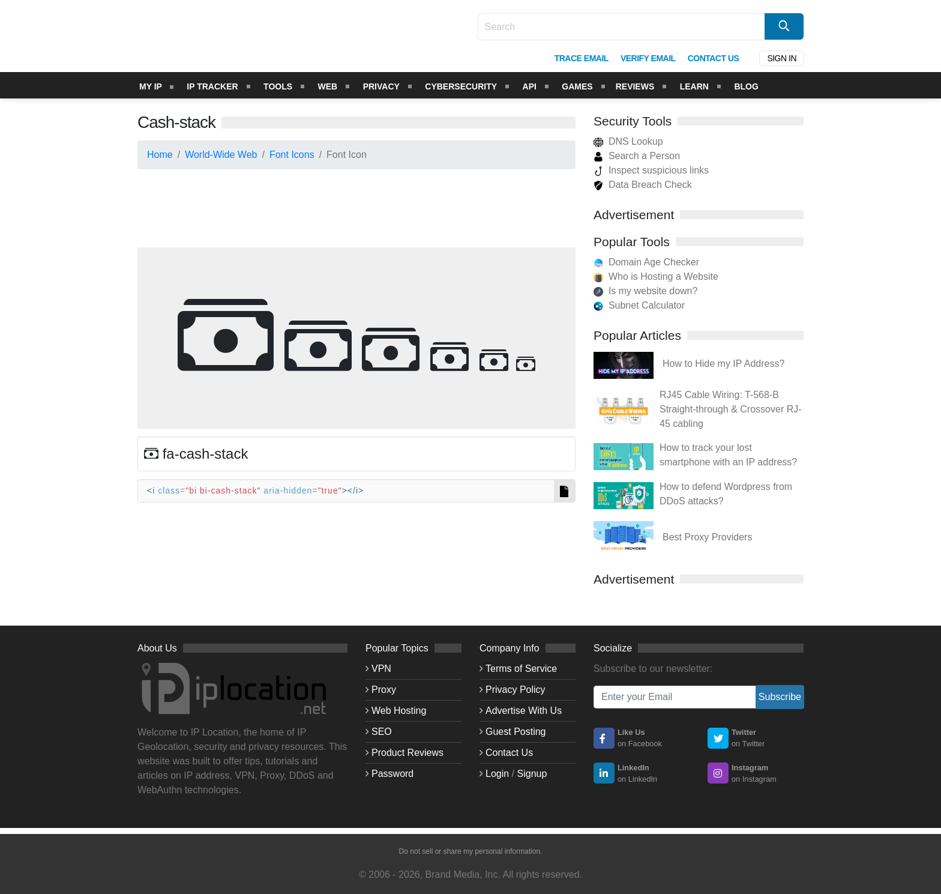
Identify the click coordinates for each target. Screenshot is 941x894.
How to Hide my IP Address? (723, 363)
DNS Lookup (628, 141)
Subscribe (780, 697)
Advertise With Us (524, 710)
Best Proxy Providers (707, 537)
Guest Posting (516, 731)
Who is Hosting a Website (663, 276)
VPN (381, 668)
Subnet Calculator (647, 305)
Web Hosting (398, 710)
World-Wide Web (221, 155)
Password (392, 774)
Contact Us (509, 753)
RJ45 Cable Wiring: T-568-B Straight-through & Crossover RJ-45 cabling (731, 409)
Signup (532, 774)
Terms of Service (521, 668)
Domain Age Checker (654, 262)
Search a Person (637, 156)
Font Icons (291, 155)
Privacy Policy (516, 689)
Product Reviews (407, 753)
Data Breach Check (643, 185)
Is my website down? (653, 291)
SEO (381, 731)
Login (497, 774)
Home (160, 155)
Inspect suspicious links (651, 170)
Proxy (383, 689)
